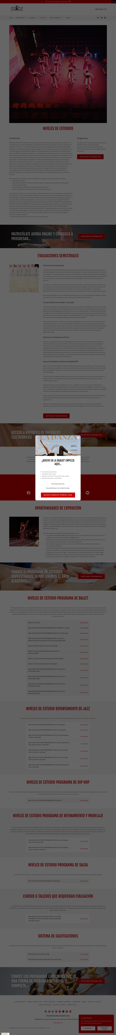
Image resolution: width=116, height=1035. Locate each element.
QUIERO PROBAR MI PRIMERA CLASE (58, 495)
